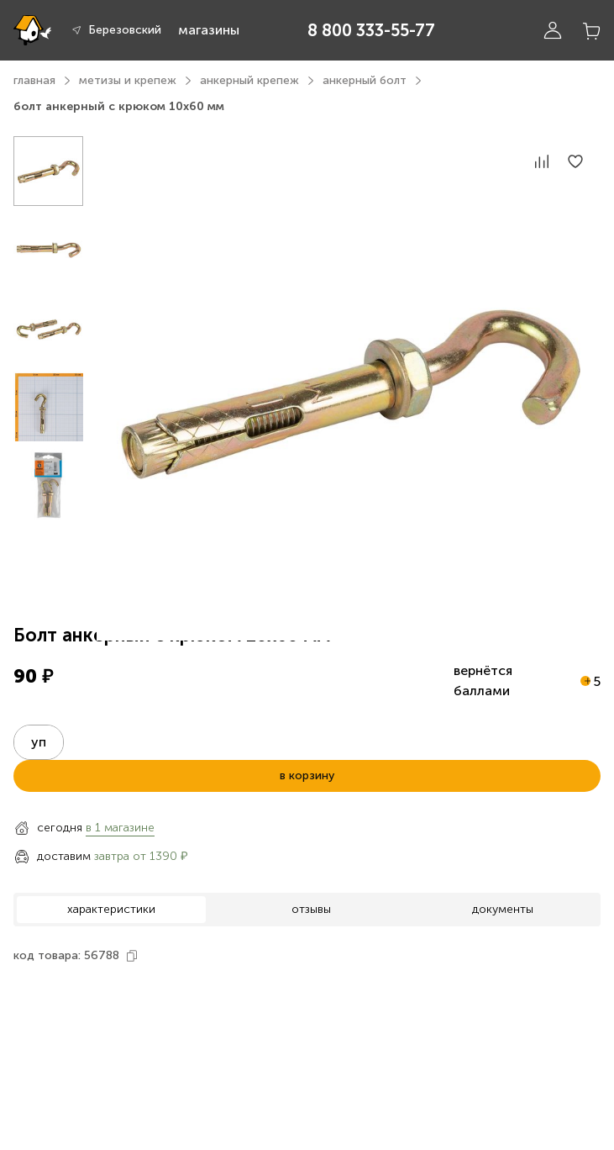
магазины (208, 30)
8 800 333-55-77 (371, 30)
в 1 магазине (120, 827)
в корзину (307, 775)
